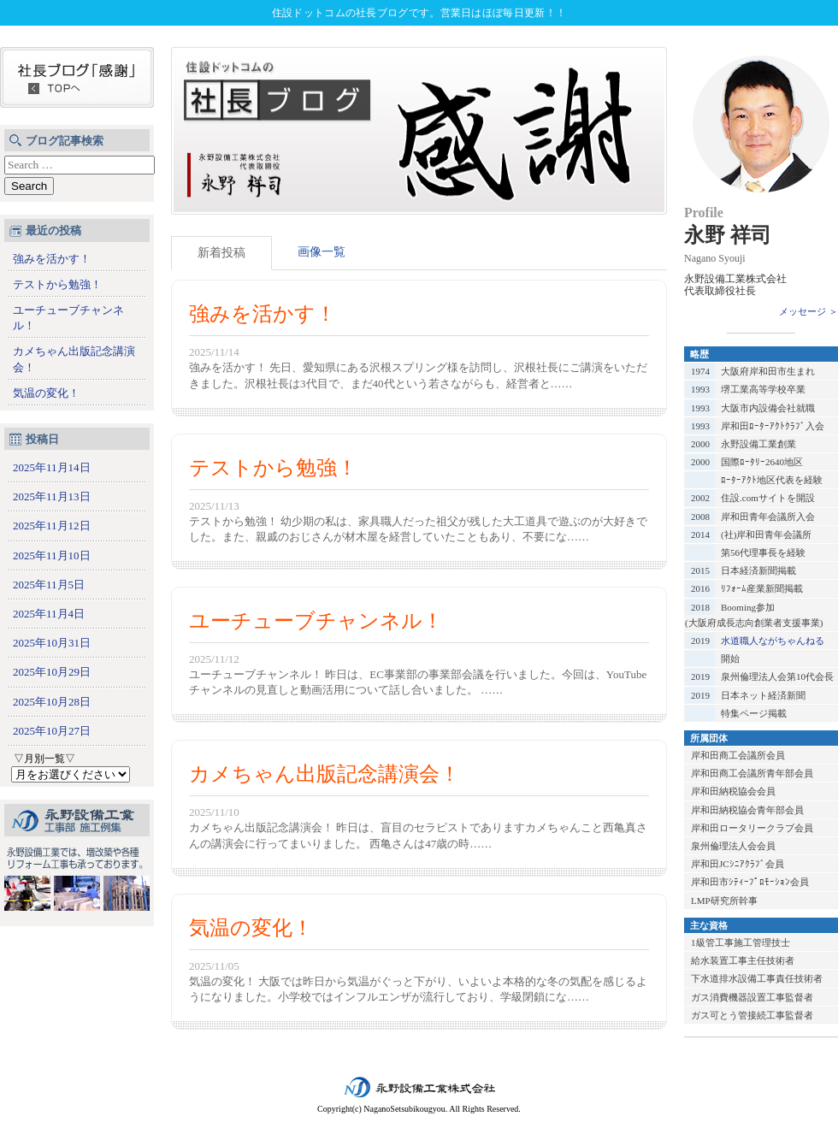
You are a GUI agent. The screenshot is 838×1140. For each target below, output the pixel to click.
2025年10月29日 (52, 671)
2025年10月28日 (52, 701)
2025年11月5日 (49, 584)
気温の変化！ (46, 393)
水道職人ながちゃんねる (772, 640)
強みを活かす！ (52, 258)
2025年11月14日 (52, 467)
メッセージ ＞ (808, 311)
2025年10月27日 (52, 730)
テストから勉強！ (57, 284)
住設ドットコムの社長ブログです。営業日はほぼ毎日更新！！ (419, 13)
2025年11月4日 (49, 613)
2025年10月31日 (52, 642)
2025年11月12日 (52, 525)
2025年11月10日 (52, 555)
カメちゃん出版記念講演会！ (74, 359)
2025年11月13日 (52, 496)
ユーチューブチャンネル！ (68, 318)
